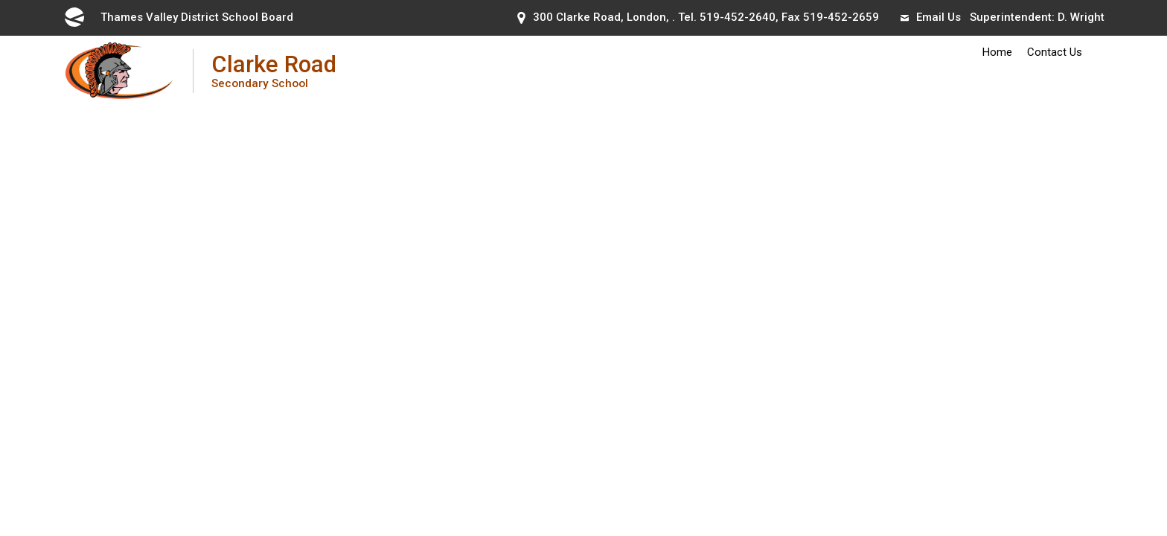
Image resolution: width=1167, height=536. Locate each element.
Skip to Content (0, 0)
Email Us (931, 17)
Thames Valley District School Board (178, 17)
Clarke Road (273, 70)
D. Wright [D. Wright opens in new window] (1081, 17)
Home (997, 52)
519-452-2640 (738, 17)
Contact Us (1054, 52)
